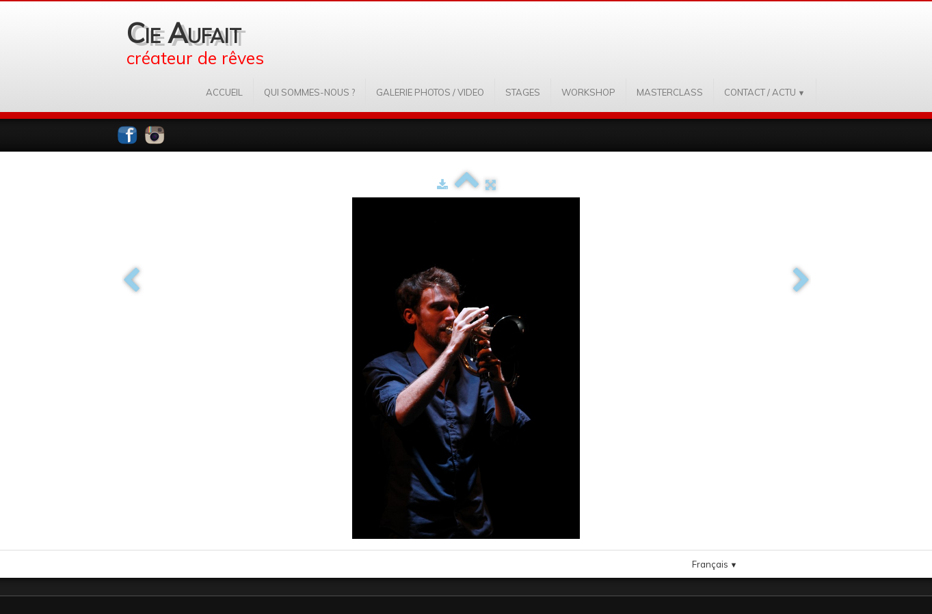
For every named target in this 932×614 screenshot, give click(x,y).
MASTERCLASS (670, 92)
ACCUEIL (224, 92)
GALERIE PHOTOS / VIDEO (430, 92)
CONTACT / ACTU (764, 92)
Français (715, 564)
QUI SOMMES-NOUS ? (309, 92)
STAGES (522, 92)
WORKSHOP (588, 92)
